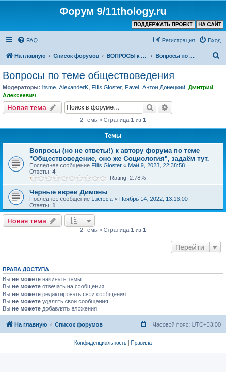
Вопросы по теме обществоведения (88, 75)
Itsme (49, 87)
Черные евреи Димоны (68, 192)
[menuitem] (27, 40)
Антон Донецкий (163, 87)
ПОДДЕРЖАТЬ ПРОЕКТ (163, 24)
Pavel (132, 87)
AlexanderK (74, 87)
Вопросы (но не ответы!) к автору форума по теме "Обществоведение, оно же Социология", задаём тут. (119, 154)
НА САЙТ (209, 24)
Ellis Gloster (107, 87)
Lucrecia (102, 199)
